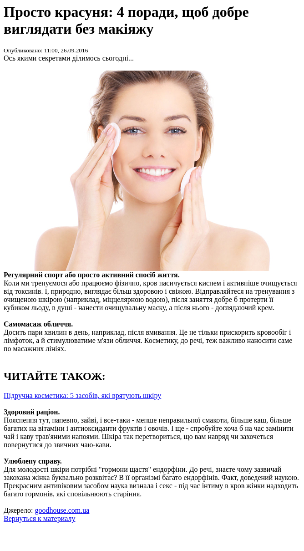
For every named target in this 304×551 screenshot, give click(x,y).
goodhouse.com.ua (62, 510)
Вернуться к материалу (39, 518)
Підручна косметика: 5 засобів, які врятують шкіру (82, 395)
